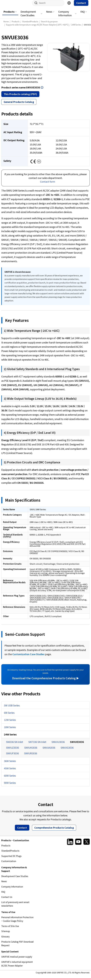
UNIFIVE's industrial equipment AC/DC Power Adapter (17, 966)
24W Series (10, 737)
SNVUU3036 (58, 744)
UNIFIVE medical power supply (16, 959)
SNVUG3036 (67, 750)
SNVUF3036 (12, 756)
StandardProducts (10, 853)
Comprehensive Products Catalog (54, 830)
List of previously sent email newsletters (15, 906)
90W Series (10, 785)
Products (8, 14)
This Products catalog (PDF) (20, 96)
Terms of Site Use (10, 928)
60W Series (10, 778)
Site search (35, 5)
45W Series (10, 771)
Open (42, 90)
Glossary (5, 939)
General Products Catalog (19, 104)
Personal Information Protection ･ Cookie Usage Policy (17, 921)
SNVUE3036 (77, 744)
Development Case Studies (28, 16)
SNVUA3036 (49, 750)
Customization (8, 863)
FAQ (82, 14)
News (49, 14)
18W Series (10, 729)
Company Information (65, 16)
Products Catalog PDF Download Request (17, 946)
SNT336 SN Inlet (37, 744)
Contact (81, 5)
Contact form (47, 184)
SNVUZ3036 (12, 750)
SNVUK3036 (30, 750)
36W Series (10, 763)
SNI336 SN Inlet (14, 744)
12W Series (10, 722)
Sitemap (5, 933)
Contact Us (6, 899)
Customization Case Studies (28, 656)
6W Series (9, 715)
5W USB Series (12, 708)
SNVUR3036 (30, 756)
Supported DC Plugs (11, 858)
